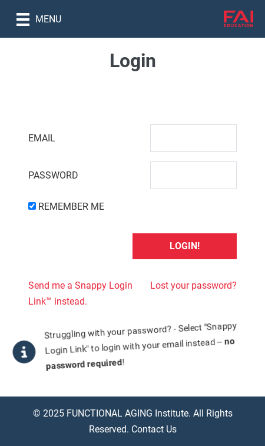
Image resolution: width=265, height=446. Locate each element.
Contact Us (154, 429)
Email (41, 138)
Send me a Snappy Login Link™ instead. (80, 293)
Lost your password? (193, 285)
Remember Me (71, 206)
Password (53, 175)
